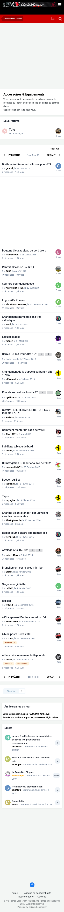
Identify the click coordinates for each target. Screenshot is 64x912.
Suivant (51, 155)
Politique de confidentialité (37, 893)
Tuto (12, 129)
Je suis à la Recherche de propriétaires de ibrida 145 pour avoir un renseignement (32, 739)
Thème (15, 893)
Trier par (55, 149)
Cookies (41, 896)
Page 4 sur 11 (33, 155)
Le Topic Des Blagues (23, 772)
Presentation (18, 801)
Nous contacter (26, 896)
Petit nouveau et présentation (27, 786)
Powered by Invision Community (32, 907)
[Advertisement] (32, 57)
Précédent (14, 155)
